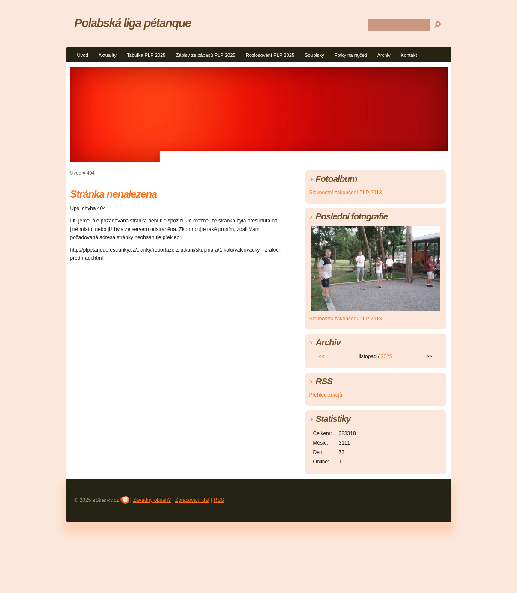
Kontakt (409, 55)
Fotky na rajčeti (351, 55)
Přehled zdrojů (325, 395)
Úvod (82, 55)
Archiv (384, 55)
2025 (386, 356)
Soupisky (314, 55)
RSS (219, 500)
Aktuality (108, 55)
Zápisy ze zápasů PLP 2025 (206, 55)
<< (322, 356)
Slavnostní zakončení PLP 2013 (345, 193)
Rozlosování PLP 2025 (270, 55)
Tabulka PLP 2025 (146, 55)
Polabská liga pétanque (133, 23)
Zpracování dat (192, 500)
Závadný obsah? (152, 500)
